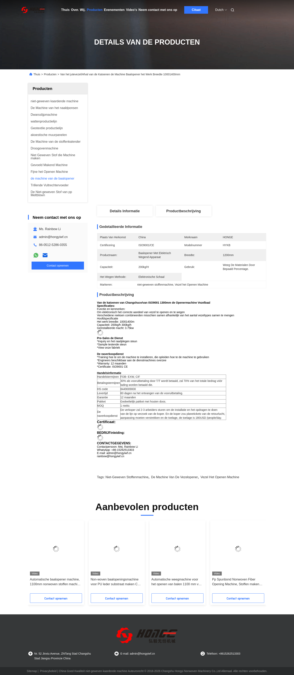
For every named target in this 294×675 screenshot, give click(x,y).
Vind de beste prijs (204, 192)
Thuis (65, 9)
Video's (131, 9)
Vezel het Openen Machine (219, 477)
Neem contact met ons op (158, 9)
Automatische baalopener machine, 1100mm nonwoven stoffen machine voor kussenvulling (55, 582)
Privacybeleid (48, 671)
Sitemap (32, 671)
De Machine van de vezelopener (174, 477)
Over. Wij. (78, 9)
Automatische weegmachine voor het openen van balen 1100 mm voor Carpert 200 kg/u (177, 582)
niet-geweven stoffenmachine (126, 477)
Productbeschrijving (183, 211)
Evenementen (114, 9)
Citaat (196, 9)
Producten (94, 9)
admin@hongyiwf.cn (53, 237)
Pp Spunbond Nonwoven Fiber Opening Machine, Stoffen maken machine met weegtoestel (235, 582)
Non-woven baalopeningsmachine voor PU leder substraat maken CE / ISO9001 (116, 582)
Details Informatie (125, 211)
